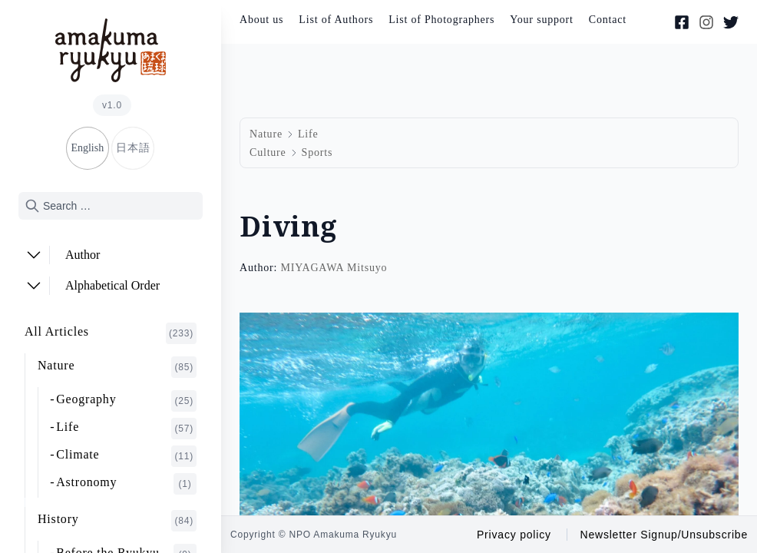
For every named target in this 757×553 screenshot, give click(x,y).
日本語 (133, 148)
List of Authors (336, 19)
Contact (607, 19)
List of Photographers (441, 19)
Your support (541, 19)
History (117, 520)
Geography (126, 401)
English (87, 148)
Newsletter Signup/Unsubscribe (664, 534)
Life (126, 428)
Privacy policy (514, 534)
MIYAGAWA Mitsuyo (333, 267)
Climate (126, 456)
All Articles (111, 333)
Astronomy (126, 484)
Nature (117, 367)
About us (261, 19)
